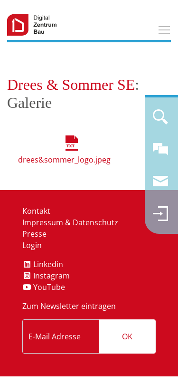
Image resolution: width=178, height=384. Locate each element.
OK (127, 336)
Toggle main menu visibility (165, 28)
